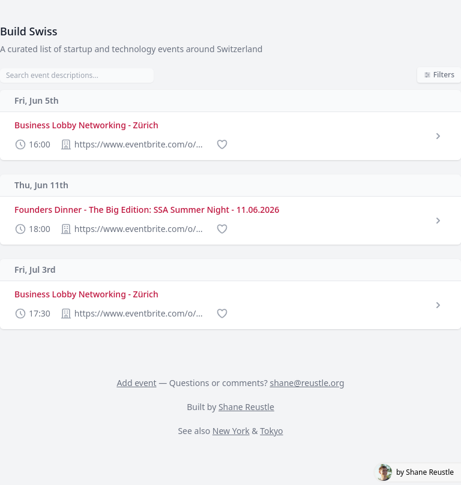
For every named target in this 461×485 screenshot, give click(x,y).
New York (231, 430)
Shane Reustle (246, 406)
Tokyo (271, 430)
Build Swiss (28, 31)
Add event (136, 382)
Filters (439, 75)
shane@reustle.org (307, 382)
